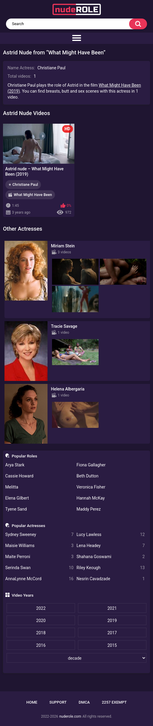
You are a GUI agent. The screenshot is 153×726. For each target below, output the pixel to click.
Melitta (11, 487)
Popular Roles (24, 456)
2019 (112, 620)
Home (31, 702)
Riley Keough (110, 567)
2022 (40, 608)
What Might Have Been (33, 195)
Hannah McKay (90, 498)
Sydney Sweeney (39, 534)
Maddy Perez (88, 509)
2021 (112, 608)
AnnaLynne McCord (39, 578)
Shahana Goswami (110, 556)
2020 (40, 620)
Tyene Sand (16, 509)
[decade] (76, 658)
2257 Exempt (114, 702)
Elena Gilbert (17, 498)
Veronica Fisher (90, 487)
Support (58, 702)
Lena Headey (110, 545)
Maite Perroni (39, 556)
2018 (40, 632)
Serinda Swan (39, 567)
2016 (40, 645)
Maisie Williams (39, 545)
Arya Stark (15, 464)
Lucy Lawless (110, 534)
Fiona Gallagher (90, 464)
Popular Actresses (28, 525)
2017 (112, 632)
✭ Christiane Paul (23, 185)
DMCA (84, 702)
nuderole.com (70, 716)
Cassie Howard (19, 476)
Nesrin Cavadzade (110, 578)
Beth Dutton (87, 476)
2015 (112, 645)
